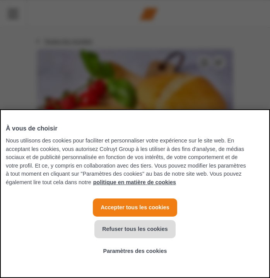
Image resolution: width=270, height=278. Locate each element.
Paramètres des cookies (135, 251)
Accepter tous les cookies (135, 207)
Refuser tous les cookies (135, 229)
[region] (135, 193)
